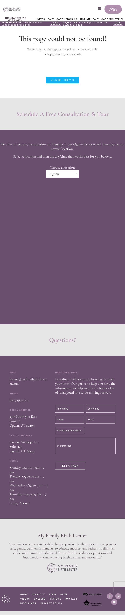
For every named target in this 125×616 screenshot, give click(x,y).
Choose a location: (62, 169)
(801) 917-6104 (19, 401)
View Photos (55, 24)
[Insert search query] (62, 65)
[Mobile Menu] (99, 9)
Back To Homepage (62, 81)
